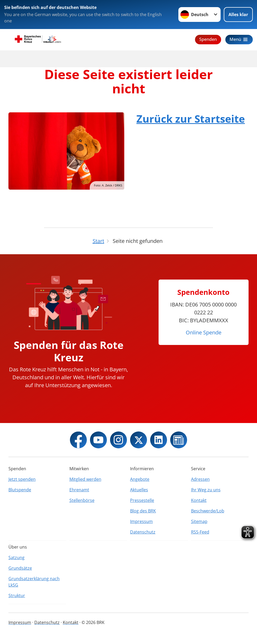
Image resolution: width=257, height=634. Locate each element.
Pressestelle (142, 500)
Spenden (208, 39)
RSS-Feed (200, 532)
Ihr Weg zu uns (206, 490)
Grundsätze (20, 568)
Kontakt (199, 500)
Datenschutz (142, 532)
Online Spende (203, 332)
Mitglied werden (85, 479)
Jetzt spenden (22, 479)
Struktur (16, 595)
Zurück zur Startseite (190, 119)
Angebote (139, 479)
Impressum (141, 521)
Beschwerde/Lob (207, 511)
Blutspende (19, 490)
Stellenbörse (81, 500)
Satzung (16, 557)
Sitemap (199, 521)
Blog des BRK (143, 511)
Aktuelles (139, 490)
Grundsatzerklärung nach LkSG (34, 582)
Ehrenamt (79, 490)
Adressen (200, 479)
